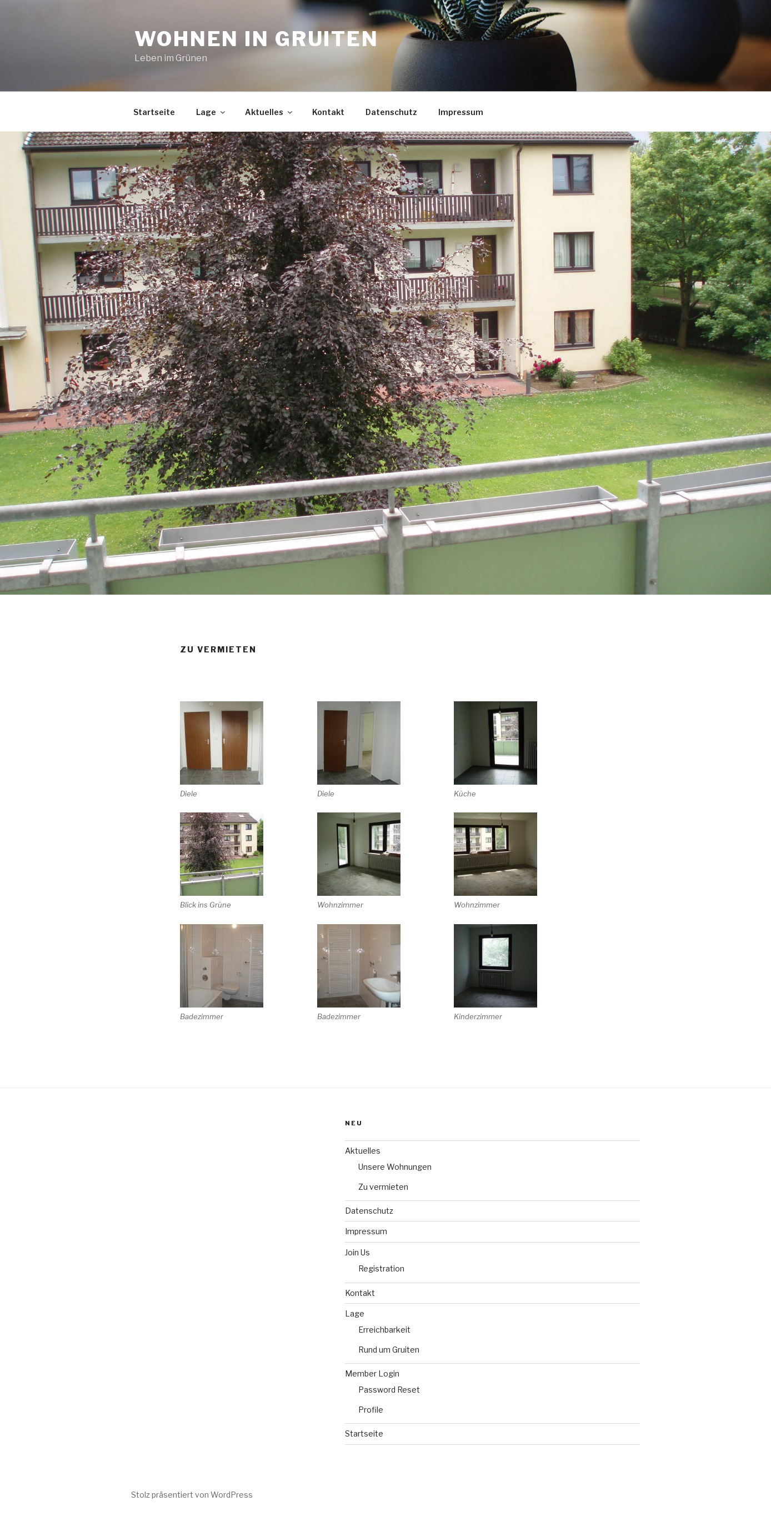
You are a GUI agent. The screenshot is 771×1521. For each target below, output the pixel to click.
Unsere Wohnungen (395, 1166)
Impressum (460, 112)
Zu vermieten (383, 1186)
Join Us (357, 1252)
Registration (381, 1268)
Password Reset (389, 1389)
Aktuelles (269, 112)
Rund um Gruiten (388, 1349)
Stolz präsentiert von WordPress (192, 1494)
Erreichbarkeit (384, 1329)
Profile (370, 1409)
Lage (211, 112)
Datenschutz (391, 112)
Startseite (154, 112)
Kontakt (328, 112)
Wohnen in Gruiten (256, 39)
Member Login (372, 1373)
